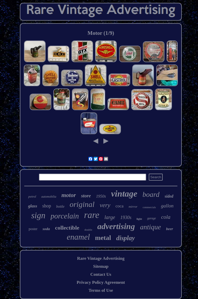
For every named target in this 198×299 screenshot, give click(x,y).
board (151, 194)
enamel (78, 236)
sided (169, 196)
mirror (133, 206)
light (139, 218)
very (105, 205)
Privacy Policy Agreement (101, 282)
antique (150, 227)
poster (33, 229)
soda (46, 229)
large (109, 217)
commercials (149, 207)
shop (46, 205)
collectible (67, 227)
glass (32, 206)
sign (38, 215)
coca (119, 206)
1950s (101, 196)
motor (68, 195)
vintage (124, 193)
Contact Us (100, 274)
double (88, 229)
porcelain (65, 216)
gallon (167, 205)
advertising (116, 226)
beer (169, 229)
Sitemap (101, 266)
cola (165, 217)
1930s (125, 217)
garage (151, 218)
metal (103, 237)
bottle (60, 206)
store (86, 195)
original (82, 204)
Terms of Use (101, 290)
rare (91, 215)
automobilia (48, 196)
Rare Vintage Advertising (101, 258)
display (125, 238)
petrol (32, 196)
